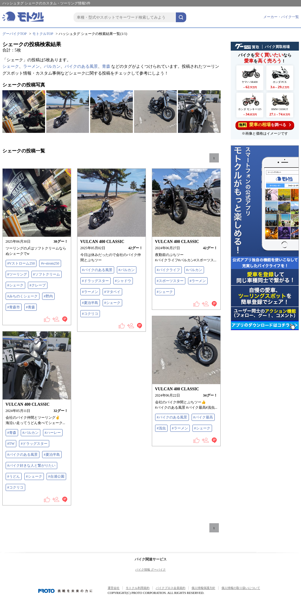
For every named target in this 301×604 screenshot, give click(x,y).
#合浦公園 (56, 476)
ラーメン (31, 66)
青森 (106, 66)
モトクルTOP (42, 34)
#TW (11, 444)
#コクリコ (90, 314)
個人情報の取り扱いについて (241, 587)
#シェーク (15, 285)
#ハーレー (53, 433)
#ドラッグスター (95, 281)
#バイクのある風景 (97, 270)
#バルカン (127, 270)
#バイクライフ (168, 270)
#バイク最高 (203, 417)
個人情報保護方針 (203, 587)
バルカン (52, 66)
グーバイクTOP (14, 34)
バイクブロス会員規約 (170, 587)
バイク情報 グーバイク (150, 569)
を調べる (264, 124)
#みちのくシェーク (22, 296)
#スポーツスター (170, 281)
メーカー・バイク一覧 (281, 17)
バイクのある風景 (81, 66)
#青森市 (13, 307)
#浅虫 (161, 428)
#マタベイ (112, 292)
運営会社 (114, 587)
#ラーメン (90, 292)
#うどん (13, 476)
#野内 (48, 296)
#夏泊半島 (90, 303)
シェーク (10, 66)
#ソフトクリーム (46, 274)
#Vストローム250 (21, 263)
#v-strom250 (50, 263)
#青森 (30, 307)
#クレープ (38, 285)
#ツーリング (17, 274)
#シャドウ (123, 281)
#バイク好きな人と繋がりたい (31, 465)
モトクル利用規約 (137, 587)
